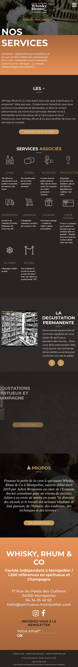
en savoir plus (39, 522)
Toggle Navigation (74, 4)
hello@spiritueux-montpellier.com (39, 604)
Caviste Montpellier (55, 654)
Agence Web (37, 662)
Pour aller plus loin (39, 131)
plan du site (18, 654)
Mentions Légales (35, 654)
